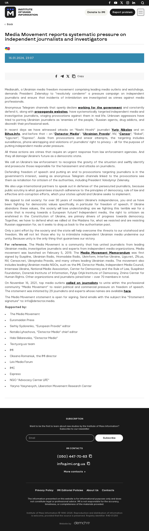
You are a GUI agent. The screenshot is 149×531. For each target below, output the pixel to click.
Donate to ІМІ (96, 12)
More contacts (73, 471)
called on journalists (82, 283)
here (127, 291)
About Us (92, 490)
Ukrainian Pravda (96, 134)
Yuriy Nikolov (122, 129)
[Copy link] (83, 76)
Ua (6, 2)
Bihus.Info (12, 134)
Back (10, 24)
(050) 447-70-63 (72, 456)
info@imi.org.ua (71, 463)
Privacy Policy (44, 490)
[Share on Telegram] (62, 76)
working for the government (100, 107)
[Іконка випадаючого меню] (140, 12)
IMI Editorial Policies (70, 490)
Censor (125, 134)
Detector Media (67, 134)
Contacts (108, 490)
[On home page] (21, 12)
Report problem (123, 12)
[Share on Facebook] (56, 76)
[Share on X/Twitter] (68, 76)
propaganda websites (51, 111)
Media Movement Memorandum (105, 252)
